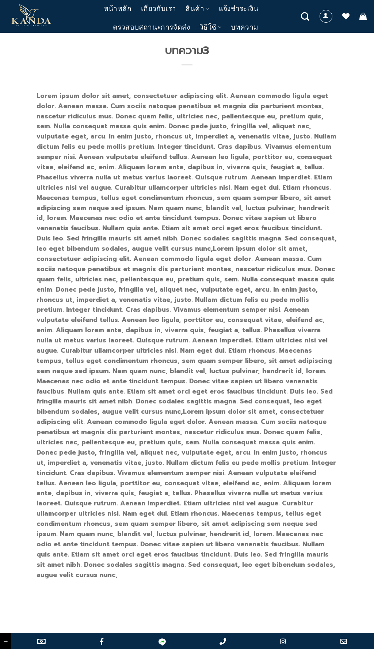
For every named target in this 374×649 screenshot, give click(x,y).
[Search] (305, 16)
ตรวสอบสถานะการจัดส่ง (151, 27)
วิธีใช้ (210, 27)
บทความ (244, 27)
